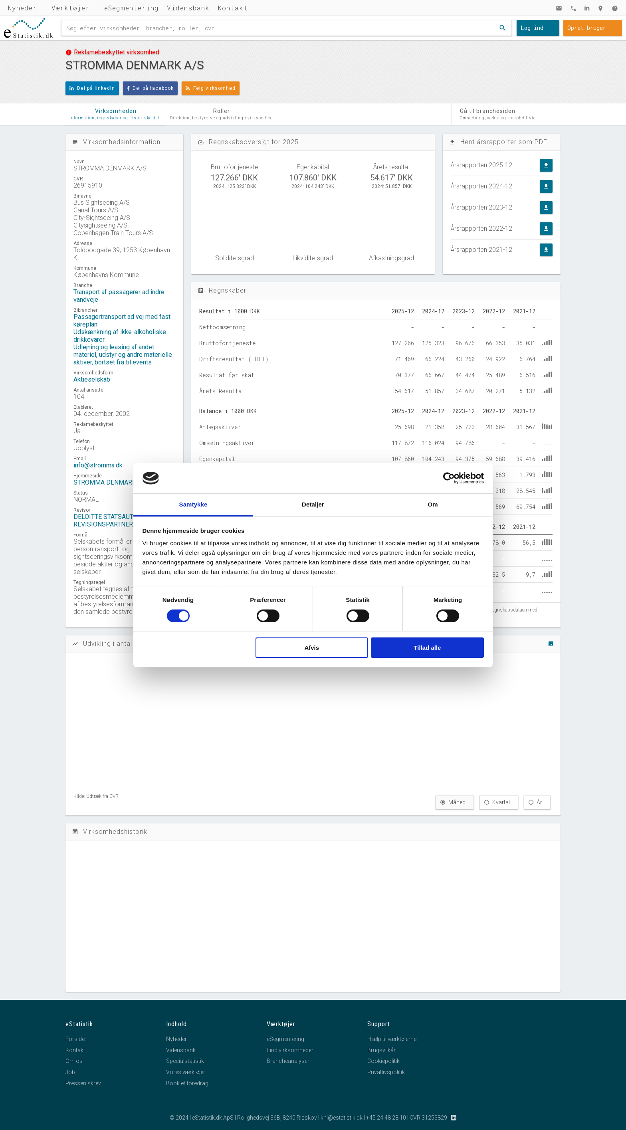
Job (70, 1072)
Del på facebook (150, 88)
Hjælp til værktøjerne (391, 1039)
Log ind (532, 28)
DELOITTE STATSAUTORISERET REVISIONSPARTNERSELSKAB (117, 520)
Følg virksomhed (211, 88)
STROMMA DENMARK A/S (111, 482)
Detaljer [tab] (313, 504)
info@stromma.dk (98, 465)
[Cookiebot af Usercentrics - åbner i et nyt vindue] (449, 478)
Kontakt (233, 8)
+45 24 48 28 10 (386, 1117)
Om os (74, 1061)
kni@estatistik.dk (342, 1117)
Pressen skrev (83, 1083)
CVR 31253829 (428, 1117)
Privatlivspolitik (386, 1072)
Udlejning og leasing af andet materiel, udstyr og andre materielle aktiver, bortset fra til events (122, 354)
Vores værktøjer (185, 1072)
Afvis (311, 647)
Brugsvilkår (381, 1050)
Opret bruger (586, 28)
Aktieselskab (91, 379)
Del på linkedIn (92, 88)
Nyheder (22, 8)
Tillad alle (427, 647)
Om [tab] (433, 504)
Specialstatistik (185, 1061)
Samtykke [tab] (193, 504)
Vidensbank (188, 8)
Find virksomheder (290, 1050)
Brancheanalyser (288, 1061)
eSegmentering (131, 8)
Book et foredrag (187, 1083)
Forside (75, 1039)
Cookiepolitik (383, 1061)
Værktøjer (71, 8)
